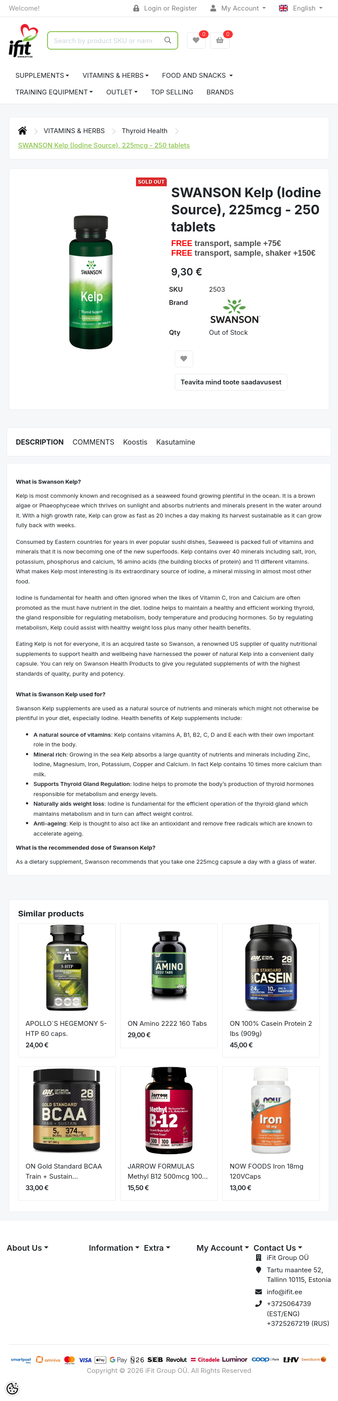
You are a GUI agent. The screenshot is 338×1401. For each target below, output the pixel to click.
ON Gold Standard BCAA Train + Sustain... (64, 1171)
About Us (24, 1248)
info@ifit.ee (284, 1292)
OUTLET (119, 92)
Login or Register (165, 8)
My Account (235, 8)
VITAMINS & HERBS (112, 75)
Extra (154, 1248)
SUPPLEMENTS (39, 75)
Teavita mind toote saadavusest (230, 382)
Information (111, 1248)
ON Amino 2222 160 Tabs (167, 1023)
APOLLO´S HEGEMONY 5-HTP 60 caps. (66, 1028)
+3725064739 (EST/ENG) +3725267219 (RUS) (298, 1314)
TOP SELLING (172, 92)
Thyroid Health (145, 131)
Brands (220, 92)
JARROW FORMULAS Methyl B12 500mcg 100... (168, 1171)
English (298, 8)
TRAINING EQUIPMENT (51, 92)
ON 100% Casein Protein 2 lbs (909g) (271, 1028)
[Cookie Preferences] (12, 1389)
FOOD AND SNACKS (195, 75)
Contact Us (275, 1248)
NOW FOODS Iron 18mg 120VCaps (266, 1171)
